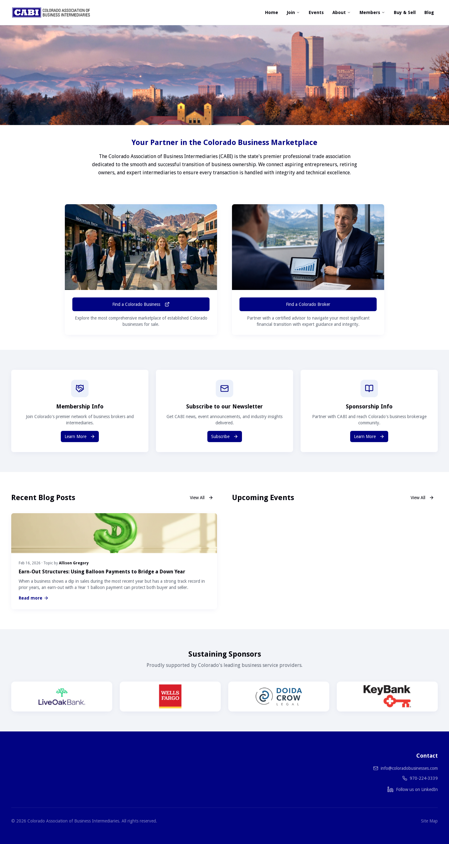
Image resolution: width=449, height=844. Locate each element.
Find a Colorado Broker (308, 304)
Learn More (80, 436)
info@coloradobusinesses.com (409, 768)
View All (201, 497)
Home (271, 12)
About (341, 12)
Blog (429, 12)
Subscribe (224, 436)
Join (293, 12)
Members (372, 12)
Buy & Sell (405, 12)
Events (316, 12)
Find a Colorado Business (141, 304)
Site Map (429, 820)
